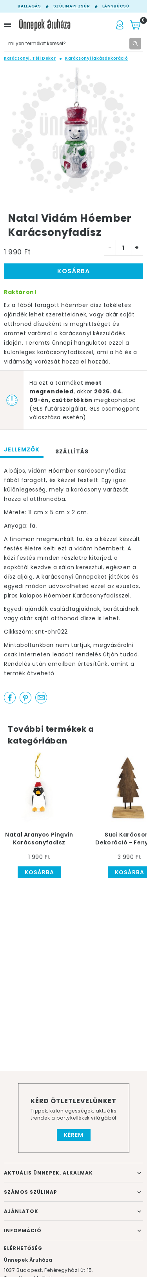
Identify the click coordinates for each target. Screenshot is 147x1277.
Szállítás (72, 451)
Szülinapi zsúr (71, 6)
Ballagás (29, 6)
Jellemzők (22, 449)
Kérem (73, 1135)
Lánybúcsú (115, 6)
